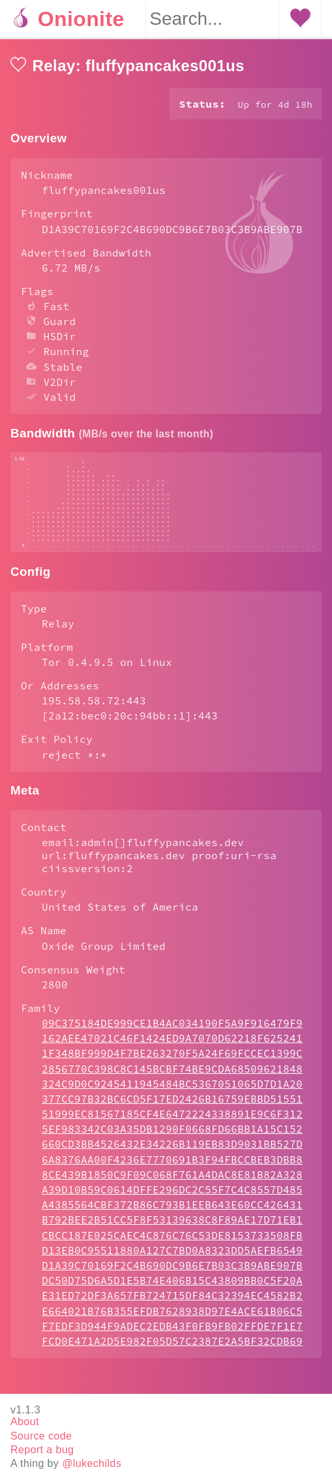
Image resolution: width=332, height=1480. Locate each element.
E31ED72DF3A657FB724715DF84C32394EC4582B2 (172, 1321)
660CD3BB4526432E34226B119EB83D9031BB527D (172, 1169)
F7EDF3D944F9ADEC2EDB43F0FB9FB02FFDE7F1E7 (172, 1352)
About (24, 1422)
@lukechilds (91, 1463)
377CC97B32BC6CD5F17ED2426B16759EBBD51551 (172, 1124)
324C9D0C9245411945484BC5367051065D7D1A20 (172, 1109)
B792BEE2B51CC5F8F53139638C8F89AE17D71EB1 (172, 1245)
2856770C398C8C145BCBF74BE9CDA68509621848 (172, 1094)
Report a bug (42, 1449)
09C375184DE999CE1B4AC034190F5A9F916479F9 (172, 1049)
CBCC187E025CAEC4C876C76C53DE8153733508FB (172, 1261)
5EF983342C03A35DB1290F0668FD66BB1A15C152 (172, 1154)
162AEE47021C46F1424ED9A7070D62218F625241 (172, 1064)
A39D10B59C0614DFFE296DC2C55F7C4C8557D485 (172, 1215)
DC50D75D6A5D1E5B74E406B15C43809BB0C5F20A (172, 1306)
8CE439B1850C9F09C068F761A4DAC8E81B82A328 (172, 1200)
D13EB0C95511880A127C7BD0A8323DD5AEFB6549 (172, 1276)
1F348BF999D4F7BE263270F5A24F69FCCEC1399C (172, 1079)
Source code (41, 1435)
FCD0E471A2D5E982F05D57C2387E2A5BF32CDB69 (172, 1367)
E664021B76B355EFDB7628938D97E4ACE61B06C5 (172, 1337)
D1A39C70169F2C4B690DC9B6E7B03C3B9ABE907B (172, 1291)
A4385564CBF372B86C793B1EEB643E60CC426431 (172, 1230)
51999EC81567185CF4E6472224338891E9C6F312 (172, 1139)
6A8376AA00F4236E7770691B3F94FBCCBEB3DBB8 (172, 1185)
